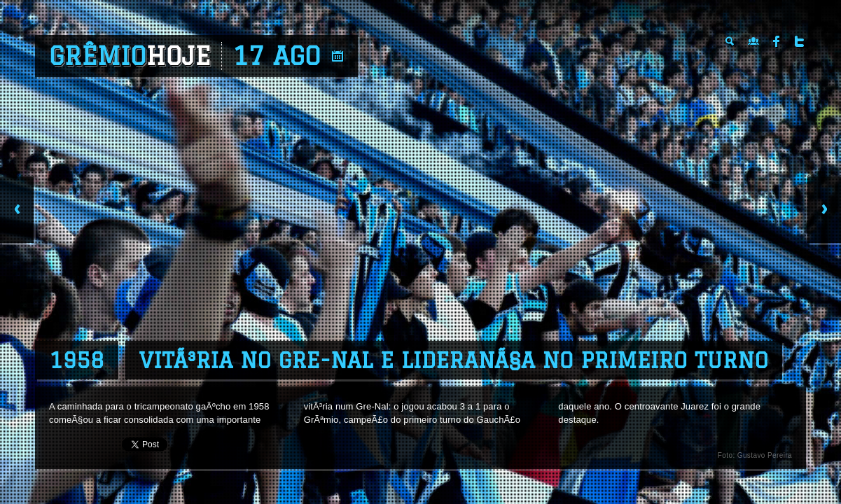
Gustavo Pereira (764, 455)
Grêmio (130, 56)
